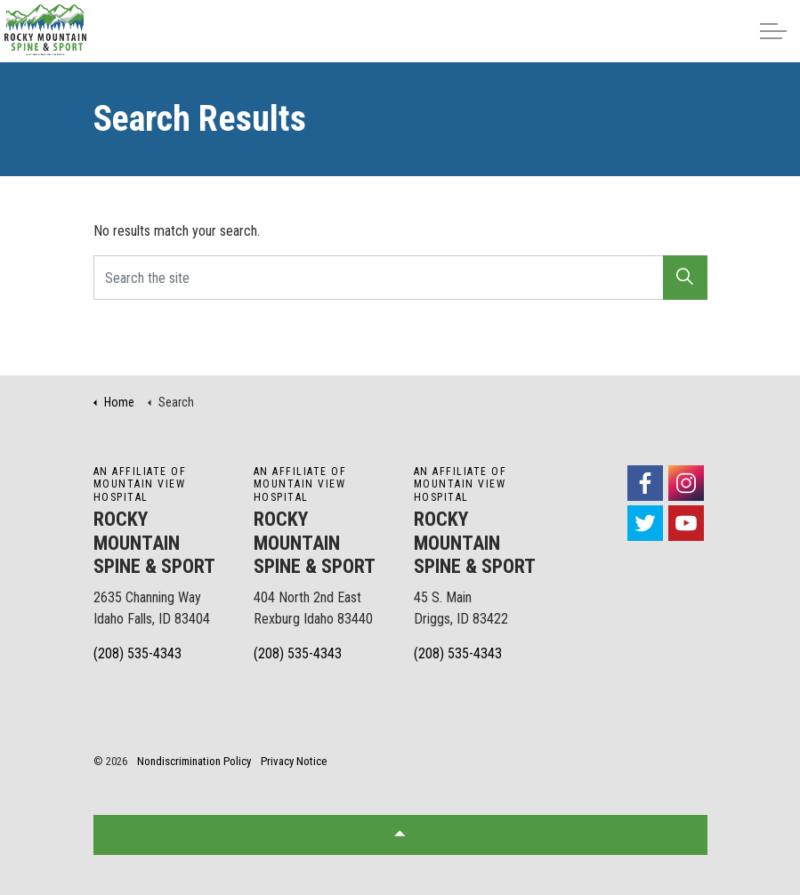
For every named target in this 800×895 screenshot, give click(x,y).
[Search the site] (400, 277)
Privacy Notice (294, 761)
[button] (685, 277)
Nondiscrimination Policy (194, 761)
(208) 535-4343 (137, 653)
